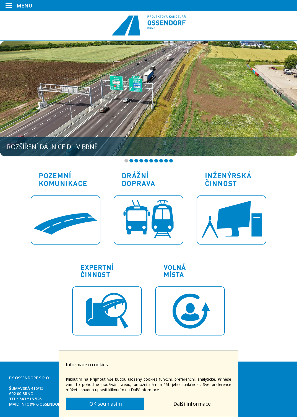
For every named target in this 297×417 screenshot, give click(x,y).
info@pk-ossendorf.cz (44, 404)
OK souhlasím (105, 403)
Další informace (192, 403)
